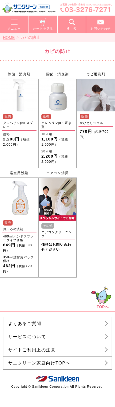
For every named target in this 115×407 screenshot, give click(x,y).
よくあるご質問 (24, 323)
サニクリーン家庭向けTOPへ (39, 362)
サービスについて (27, 336)
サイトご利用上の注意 (32, 349)
